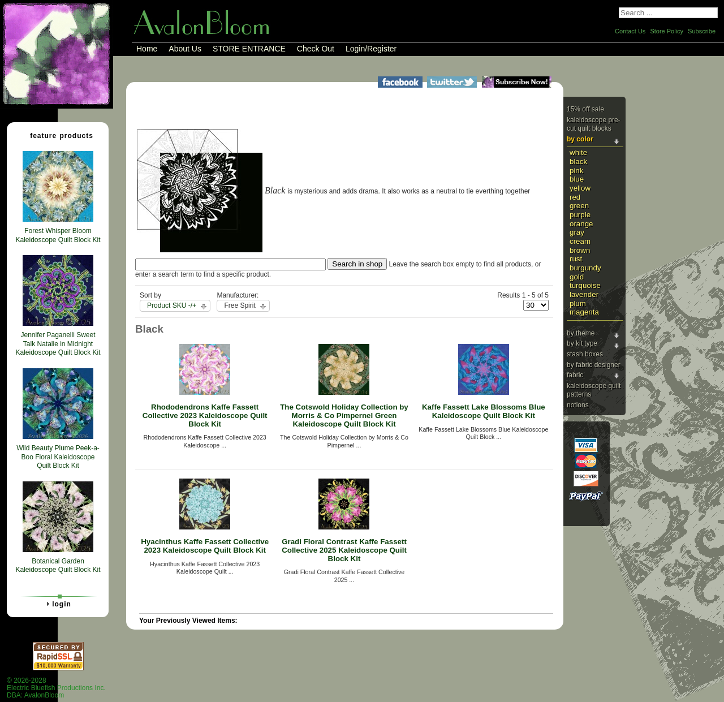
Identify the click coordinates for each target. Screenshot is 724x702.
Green (579, 205)
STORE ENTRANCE (249, 48)
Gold (577, 277)
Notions (578, 405)
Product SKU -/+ (171, 305)
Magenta (584, 312)
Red (575, 197)
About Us (185, 48)
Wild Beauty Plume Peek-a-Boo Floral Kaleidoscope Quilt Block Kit (58, 457)
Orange (581, 223)
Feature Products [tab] (57, 135)
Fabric (575, 375)
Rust (576, 259)
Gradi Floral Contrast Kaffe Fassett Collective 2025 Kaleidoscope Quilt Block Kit (344, 549)
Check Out (315, 48)
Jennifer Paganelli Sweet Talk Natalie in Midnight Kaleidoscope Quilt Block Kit (57, 343)
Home (146, 48)
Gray (577, 232)
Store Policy (666, 31)
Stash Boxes (585, 354)
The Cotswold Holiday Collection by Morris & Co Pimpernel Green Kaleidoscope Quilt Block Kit (344, 415)
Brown (580, 250)
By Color (580, 139)
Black (578, 161)
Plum (578, 303)
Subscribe (702, 31)
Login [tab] (57, 603)
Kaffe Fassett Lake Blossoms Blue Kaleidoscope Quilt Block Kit (483, 411)
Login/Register (371, 48)
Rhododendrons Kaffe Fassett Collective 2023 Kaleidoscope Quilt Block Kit (205, 415)
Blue (577, 179)
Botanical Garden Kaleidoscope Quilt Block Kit (57, 565)
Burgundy (585, 268)
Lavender (584, 294)
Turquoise (585, 285)
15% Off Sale (585, 109)
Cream (580, 241)
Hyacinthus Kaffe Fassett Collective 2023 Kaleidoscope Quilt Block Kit (205, 545)
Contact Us (630, 31)
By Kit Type (582, 343)
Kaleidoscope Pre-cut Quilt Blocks (593, 124)
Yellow (580, 188)
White (578, 152)
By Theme (580, 333)
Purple (580, 214)
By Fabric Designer (593, 365)
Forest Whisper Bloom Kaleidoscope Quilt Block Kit (57, 235)
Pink (576, 170)
